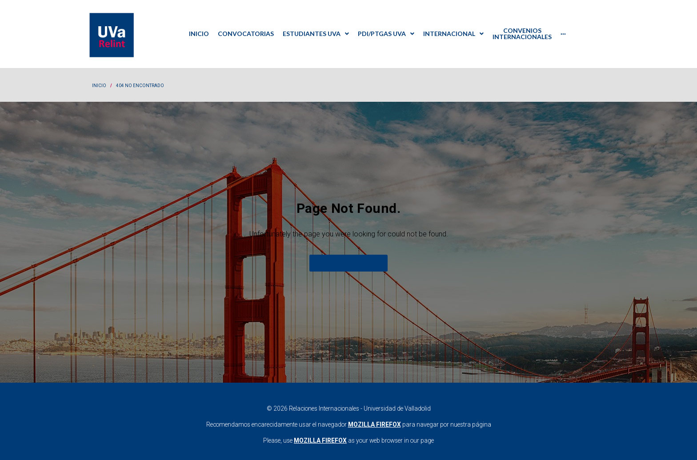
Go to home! (348, 256)
